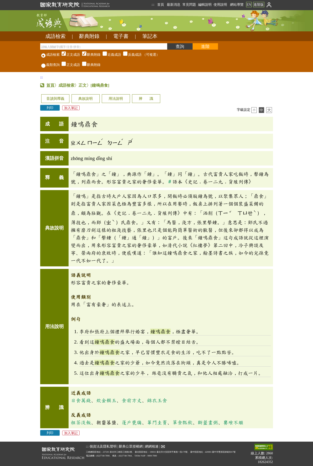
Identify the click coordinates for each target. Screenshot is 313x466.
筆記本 (149, 36)
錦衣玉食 (157, 400)
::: (153, 4)
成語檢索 (55, 36)
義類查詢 (50, 65)
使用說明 (220, 4)
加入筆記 (71, 108)
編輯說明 (205, 4)
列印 (50, 108)
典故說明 (85, 99)
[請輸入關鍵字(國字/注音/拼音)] (103, 46)
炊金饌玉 (106, 400)
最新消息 (173, 4)
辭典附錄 (89, 36)
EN (249, 4)
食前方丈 (131, 400)
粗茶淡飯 (81, 422)
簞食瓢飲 (182, 422)
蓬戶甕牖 (131, 422)
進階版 (259, 4)
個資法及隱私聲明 (103, 446)
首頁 (160, 4)
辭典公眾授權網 (131, 446)
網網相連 (152, 446)
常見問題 (189, 4)
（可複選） (110, 55)
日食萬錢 (81, 400)
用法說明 (116, 99)
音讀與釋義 (55, 99)
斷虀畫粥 (208, 422)
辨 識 (146, 99)
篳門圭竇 (157, 422)
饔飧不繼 (233, 422)
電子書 (120, 36)
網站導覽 (237, 4)
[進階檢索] (205, 46)
